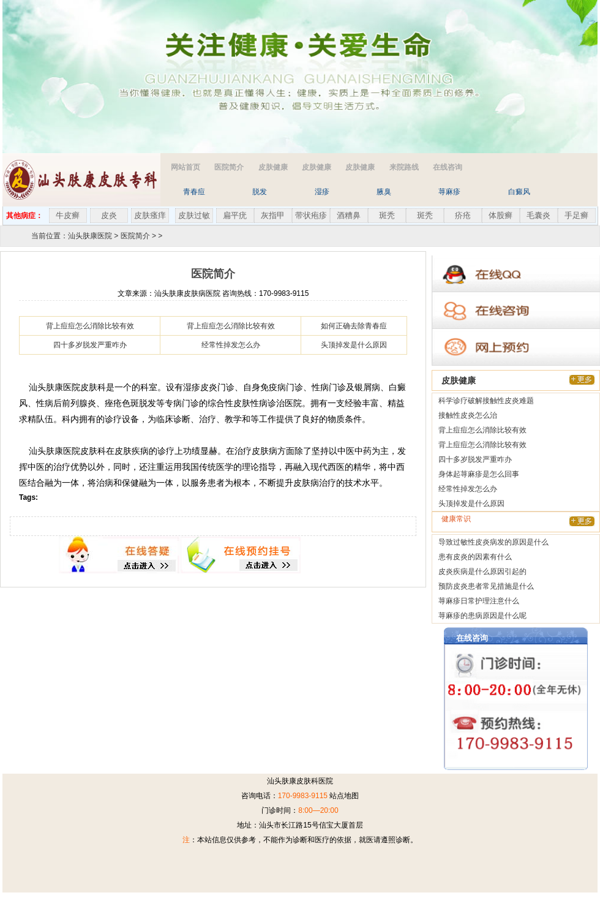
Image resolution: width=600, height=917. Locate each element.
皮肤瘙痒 (150, 215)
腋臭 (384, 191)
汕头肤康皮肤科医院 (300, 781)
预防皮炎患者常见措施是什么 (486, 586)
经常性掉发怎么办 (230, 345)
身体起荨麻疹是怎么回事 (478, 474)
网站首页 (185, 167)
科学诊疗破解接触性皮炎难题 (486, 400)
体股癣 (500, 215)
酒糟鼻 (349, 215)
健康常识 (456, 519)
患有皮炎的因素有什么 (475, 557)
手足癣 (576, 215)
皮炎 (109, 215)
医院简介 (229, 167)
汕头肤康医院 (90, 236)
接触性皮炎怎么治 (467, 415)
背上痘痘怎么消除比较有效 (90, 326)
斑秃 (387, 215)
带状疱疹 (311, 215)
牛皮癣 (68, 215)
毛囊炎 (538, 215)
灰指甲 (273, 215)
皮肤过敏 (194, 215)
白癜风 (519, 191)
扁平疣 (235, 215)
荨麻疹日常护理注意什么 (478, 601)
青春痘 (194, 191)
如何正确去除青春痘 (354, 326)
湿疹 (322, 191)
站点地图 (344, 795)
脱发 (259, 191)
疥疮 (463, 215)
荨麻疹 (449, 191)
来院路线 (404, 167)
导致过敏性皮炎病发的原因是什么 (493, 542)
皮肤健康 (273, 167)
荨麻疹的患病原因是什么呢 (482, 615)
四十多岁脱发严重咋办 (90, 345)
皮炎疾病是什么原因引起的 (482, 571)
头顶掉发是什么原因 (354, 345)
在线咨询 (447, 167)
